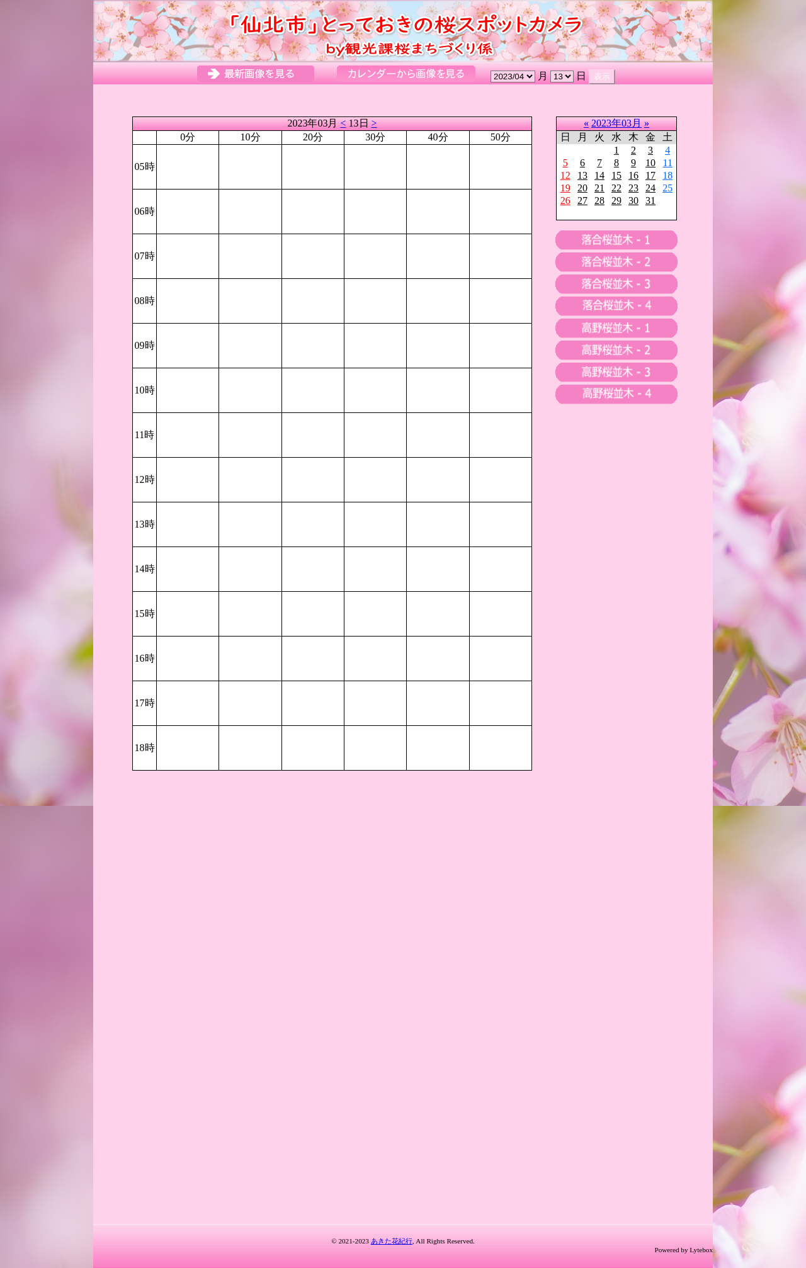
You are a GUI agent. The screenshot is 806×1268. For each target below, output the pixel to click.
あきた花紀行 (391, 1241)
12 (565, 175)
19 (565, 188)
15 (616, 175)
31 (650, 200)
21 (599, 188)
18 (667, 175)
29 (616, 200)
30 (633, 200)
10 (650, 162)
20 (582, 188)
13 (582, 175)
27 (582, 200)
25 (667, 188)
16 (633, 175)
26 (565, 200)
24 (650, 188)
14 (599, 175)
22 (616, 188)
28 (599, 200)
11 (668, 162)
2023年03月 (616, 123)
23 (633, 188)
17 (650, 175)
